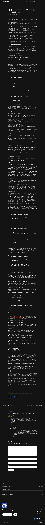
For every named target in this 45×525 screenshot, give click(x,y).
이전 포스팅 (24, 48)
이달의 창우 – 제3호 (6, 486)
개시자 (23, 392)
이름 (9, 456)
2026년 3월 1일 (41, 491)
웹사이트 (9, 465)
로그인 (42, 1)
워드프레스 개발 (15, 14)
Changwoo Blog (5, 1)
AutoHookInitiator (11, 392)
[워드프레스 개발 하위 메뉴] (42, 509)
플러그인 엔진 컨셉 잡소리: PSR (8, 405)
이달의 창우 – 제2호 (6, 489)
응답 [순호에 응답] (12, 424)
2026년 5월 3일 (41, 486)
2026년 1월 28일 (41, 494)
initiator (16, 392)
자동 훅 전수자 (27, 392)
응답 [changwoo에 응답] (13, 436)
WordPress (41, 522)
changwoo (14, 428)
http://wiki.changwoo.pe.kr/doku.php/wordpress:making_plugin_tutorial (25, 433)
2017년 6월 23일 (15, 427)
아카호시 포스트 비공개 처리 (7, 494)
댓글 (9, 445)
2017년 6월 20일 (13, 415)
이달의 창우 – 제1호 (6, 491)
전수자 (31, 392)
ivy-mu (20, 392)
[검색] (15, 514)
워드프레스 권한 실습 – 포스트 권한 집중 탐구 (34, 405)
